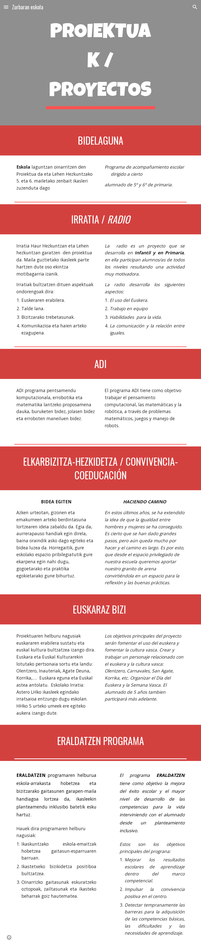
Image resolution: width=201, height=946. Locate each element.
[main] (100, 62)
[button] (6, 7)
